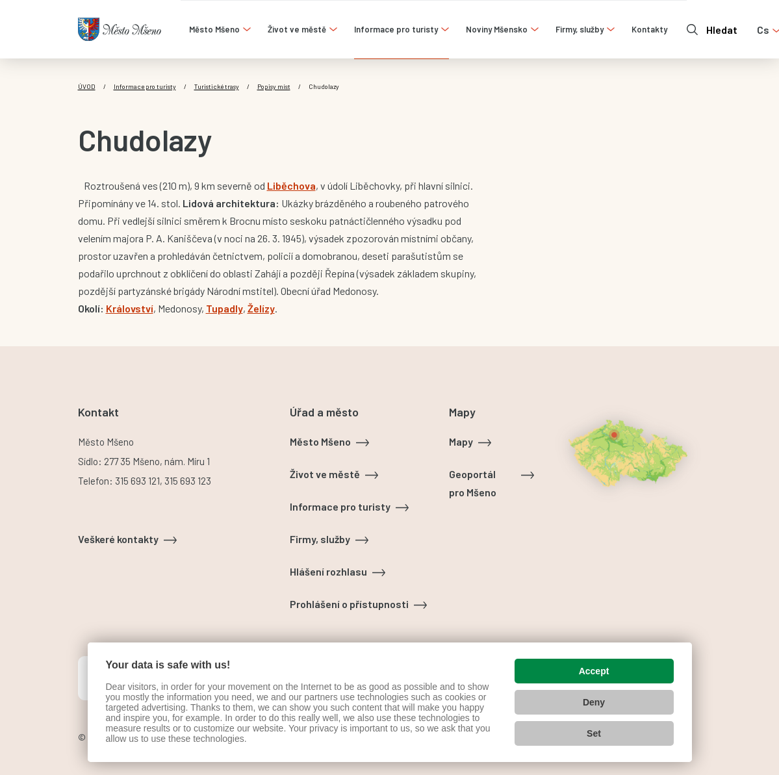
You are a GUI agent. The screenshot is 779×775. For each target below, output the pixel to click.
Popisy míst (273, 86)
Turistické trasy (216, 86)
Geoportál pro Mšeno (472, 483)
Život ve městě (325, 474)
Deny (594, 702)
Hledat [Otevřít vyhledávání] (721, 29)
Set (594, 733)
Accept (594, 671)
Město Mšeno (320, 441)
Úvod (87, 86)
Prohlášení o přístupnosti (349, 604)
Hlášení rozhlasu (328, 571)
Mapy (461, 441)
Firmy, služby (320, 539)
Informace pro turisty (145, 86)
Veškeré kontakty (118, 539)
